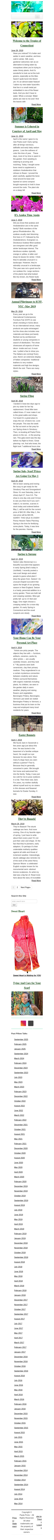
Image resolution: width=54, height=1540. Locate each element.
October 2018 (20, 1253)
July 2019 (18, 1210)
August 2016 (19, 1376)
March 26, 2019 (17, 824)
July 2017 (18, 1324)
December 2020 (21, 1148)
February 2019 (20, 1234)
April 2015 (18, 1451)
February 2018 (20, 1290)
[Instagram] (23, 1023)
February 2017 (20, 1347)
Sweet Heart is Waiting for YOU (27, 975)
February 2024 (20, 1063)
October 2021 (20, 1129)
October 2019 (20, 1196)
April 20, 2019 (17, 481)
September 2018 (21, 1257)
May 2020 (18, 1167)
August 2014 (19, 1489)
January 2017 (20, 1352)
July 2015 (18, 1437)
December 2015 (21, 1414)
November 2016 (21, 1362)
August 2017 (19, 1319)
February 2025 (20, 1044)
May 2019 (18, 1219)
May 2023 (18, 1082)
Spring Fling (27, 396)
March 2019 (19, 1229)
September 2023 (21, 1073)
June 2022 (18, 1111)
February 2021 (20, 1144)
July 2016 (18, 1380)
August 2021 (19, 1134)
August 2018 (19, 1262)
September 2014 (21, 1485)
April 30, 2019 (17, 401)
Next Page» (26, 887)
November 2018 (21, 1248)
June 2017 (18, 1328)
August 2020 (19, 1158)
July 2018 (18, 1267)
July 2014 (18, 1494)
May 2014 (18, 1504)
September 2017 (21, 1314)
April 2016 (18, 1395)
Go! (14, 905)
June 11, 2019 (17, 136)
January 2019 (20, 1238)
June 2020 (18, 1163)
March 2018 (19, 1286)
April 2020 (18, 1172)
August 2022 (19, 1106)
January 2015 (20, 1466)
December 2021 (21, 1125)
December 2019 (21, 1186)
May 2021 (18, 1139)
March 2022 (19, 1115)
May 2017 (18, 1333)
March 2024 (19, 1058)
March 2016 (19, 1399)
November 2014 (21, 1475)
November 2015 (21, 1418)
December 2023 (21, 1068)
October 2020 (20, 1153)
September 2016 (21, 1371)
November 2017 (21, 1305)
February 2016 (20, 1404)
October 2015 (20, 1423)
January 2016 (20, 1409)
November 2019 (21, 1191)
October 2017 (20, 1309)
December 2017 (21, 1300)
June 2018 (18, 1272)
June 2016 (18, 1385)
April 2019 (18, 1224)
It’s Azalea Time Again (27, 215)
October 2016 (20, 1366)
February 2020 (20, 1182)
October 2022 (20, 1101)
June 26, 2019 (17, 50)
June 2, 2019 (16, 220)
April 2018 (18, 1281)
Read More (36, 104)
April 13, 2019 (17, 559)
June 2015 (18, 1442)
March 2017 (19, 1343)
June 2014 (18, 1499)
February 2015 (20, 1461)
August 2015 (19, 1433)
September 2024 (21, 1054)
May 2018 (18, 1276)
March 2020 (19, 1177)
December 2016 (21, 1357)
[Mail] (31, 1023)
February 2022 (20, 1120)
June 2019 (18, 1215)
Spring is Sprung (27, 554)
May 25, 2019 (17, 311)
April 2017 (18, 1338)
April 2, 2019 (16, 740)
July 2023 (18, 1077)
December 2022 (21, 1096)
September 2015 (21, 1428)
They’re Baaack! (27, 819)
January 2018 (20, 1295)
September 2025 (21, 1040)
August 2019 (19, 1205)
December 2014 (21, 1470)
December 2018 (21, 1243)
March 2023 (19, 1087)
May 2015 (18, 1447)
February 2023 (20, 1092)
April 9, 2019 (16, 648)
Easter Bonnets (27, 735)
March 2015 (19, 1456)
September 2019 (21, 1201)
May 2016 (18, 1390)
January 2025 (20, 1049)
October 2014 (20, 1480)
